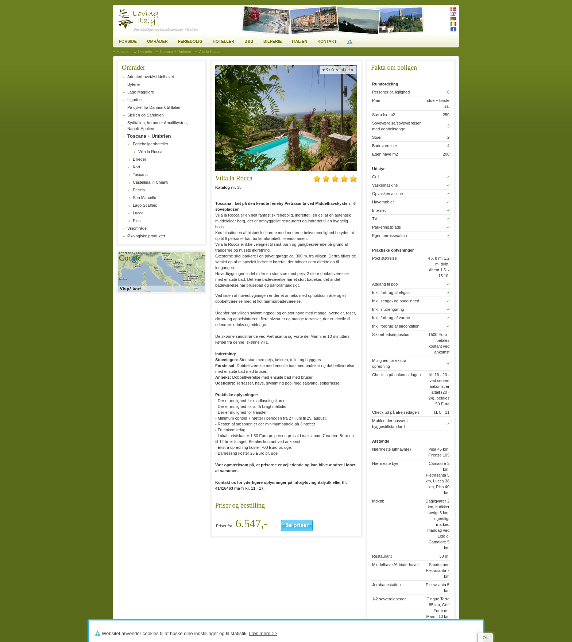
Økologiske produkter (146, 236)
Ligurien (134, 100)
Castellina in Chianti (150, 182)
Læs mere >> (263, 633)
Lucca (138, 213)
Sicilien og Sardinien (145, 115)
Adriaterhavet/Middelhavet (150, 76)
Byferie (133, 84)
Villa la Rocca (150, 151)
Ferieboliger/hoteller (150, 144)
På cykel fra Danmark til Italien (154, 107)
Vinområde (137, 228)
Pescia (139, 190)
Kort (136, 167)
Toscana (140, 174)
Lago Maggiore (140, 92)
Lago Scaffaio (145, 205)
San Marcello (144, 197)
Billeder (139, 159)
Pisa (136, 220)
